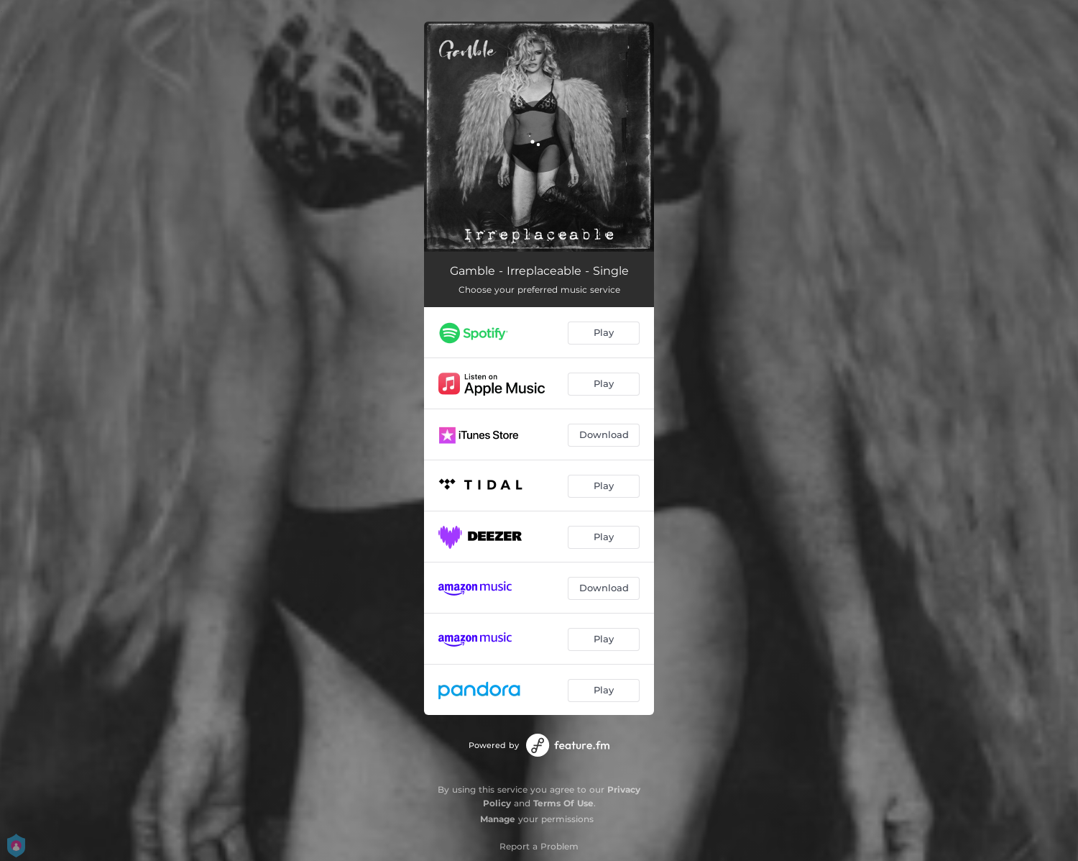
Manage (497, 819)
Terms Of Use (563, 803)
